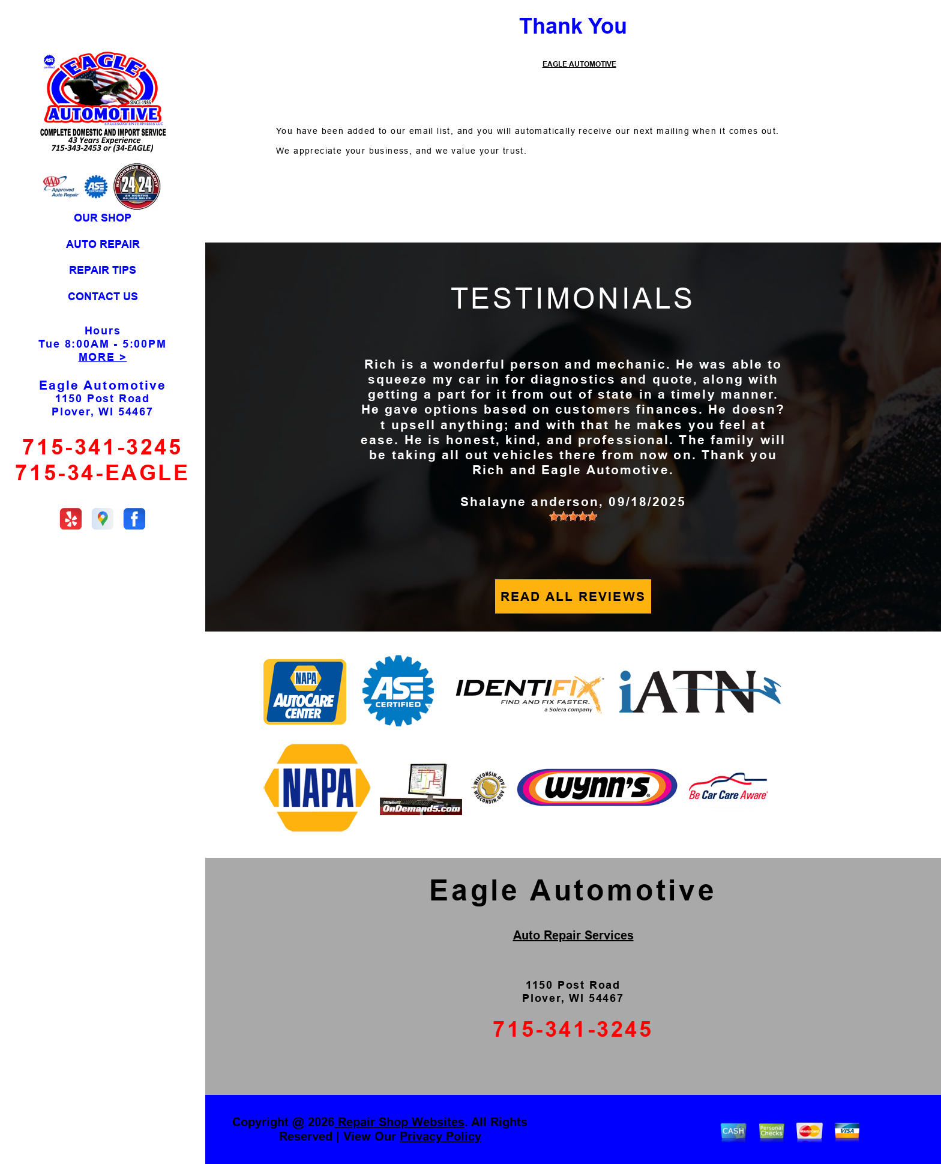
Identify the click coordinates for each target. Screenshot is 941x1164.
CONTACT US (103, 297)
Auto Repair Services (573, 935)
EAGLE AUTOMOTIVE (579, 64)
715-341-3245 (102, 447)
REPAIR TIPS (102, 270)
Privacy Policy (440, 1136)
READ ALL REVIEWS (573, 596)
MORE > (103, 357)
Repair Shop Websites (399, 1122)
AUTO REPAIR (103, 244)
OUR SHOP (102, 218)
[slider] (573, 516)
